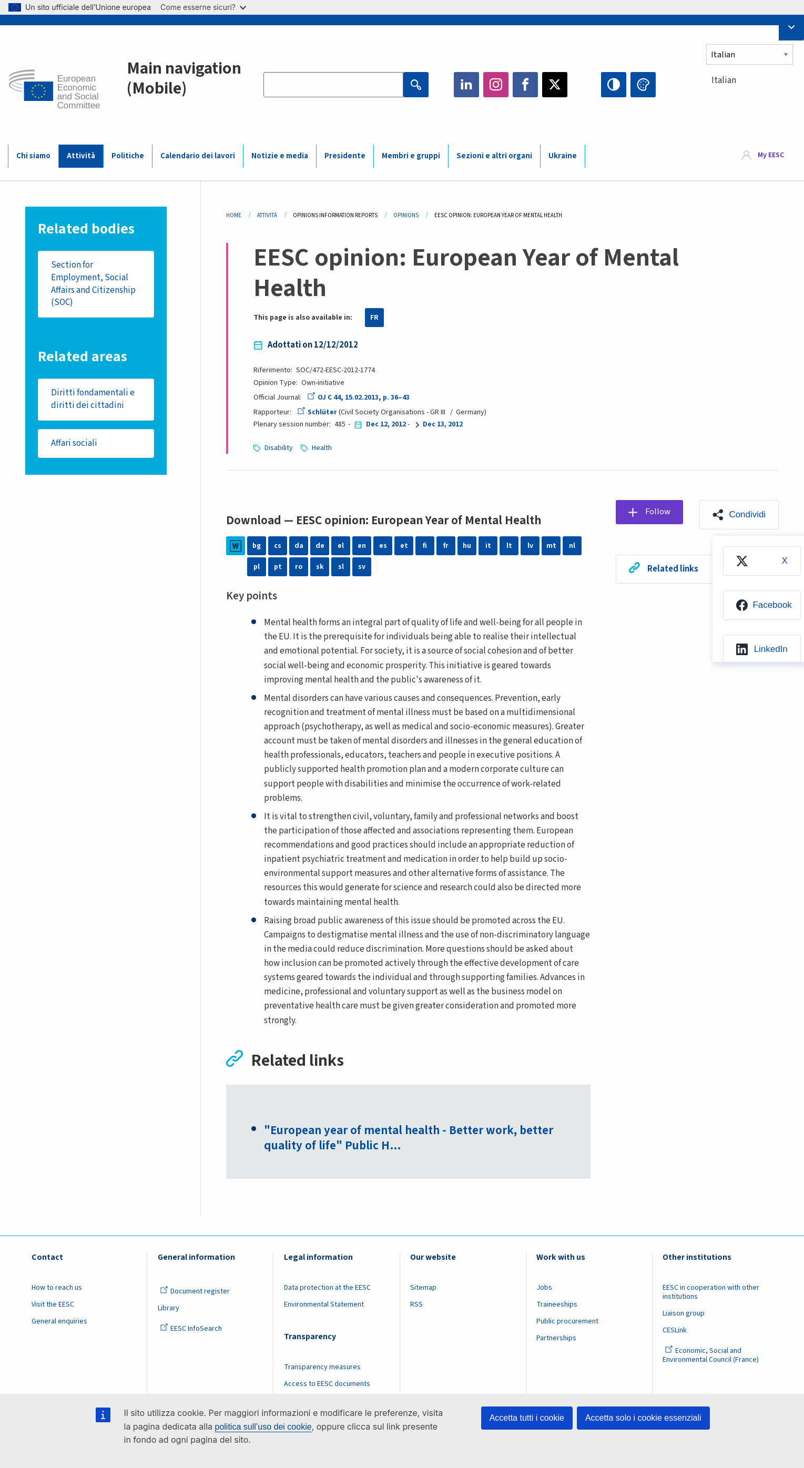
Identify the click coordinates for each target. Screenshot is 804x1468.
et (404, 546)
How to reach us (57, 1287)
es (383, 546)
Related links (672, 569)
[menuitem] (761, 561)
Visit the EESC (53, 1304)
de (320, 546)
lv (530, 546)
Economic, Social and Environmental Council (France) (711, 1355)
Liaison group (684, 1313)
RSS (416, 1304)
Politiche (127, 155)
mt (551, 546)
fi (425, 546)
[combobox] (751, 99)
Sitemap (423, 1287)
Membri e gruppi (411, 155)
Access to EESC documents (327, 1384)
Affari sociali (74, 443)
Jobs (544, 1287)
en (362, 546)
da (298, 546)
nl (572, 546)
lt (509, 546)
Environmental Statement (324, 1304)
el (341, 546)
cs (277, 546)
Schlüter (317, 412)
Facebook (525, 84)
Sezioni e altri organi (494, 155)
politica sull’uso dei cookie (263, 1426)
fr (446, 546)
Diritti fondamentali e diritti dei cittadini (93, 399)
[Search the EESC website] (333, 84)
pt (278, 567)
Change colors (643, 84)
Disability (278, 448)
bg (256, 546)
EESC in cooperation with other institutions (711, 1292)
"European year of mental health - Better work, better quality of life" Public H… (409, 1138)
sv (361, 567)
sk (320, 567)
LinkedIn (466, 84)
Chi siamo (33, 155)
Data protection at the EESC (327, 1287)
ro (298, 567)
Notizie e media (279, 155)
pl (256, 567)
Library (168, 1308)
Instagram (495, 84)
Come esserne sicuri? (203, 7)
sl (341, 567)
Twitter (554, 84)
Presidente (344, 155)
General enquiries (59, 1321)
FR (374, 317)
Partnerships (556, 1338)
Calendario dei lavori (197, 155)
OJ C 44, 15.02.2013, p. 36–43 (358, 397)
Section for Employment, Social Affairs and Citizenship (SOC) (93, 284)
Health (322, 448)
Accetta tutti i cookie (527, 1417)
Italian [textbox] (723, 80)
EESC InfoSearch (191, 1328)
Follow (658, 511)
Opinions (406, 215)
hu (467, 546)
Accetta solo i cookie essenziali (643, 1417)
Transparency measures (322, 1367)
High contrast (613, 84)
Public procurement (567, 1321)
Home (233, 215)
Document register (195, 1291)
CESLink (675, 1330)
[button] (739, 514)
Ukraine (562, 155)
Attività (81, 155)
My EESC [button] (771, 155)
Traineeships (556, 1304)
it (488, 546)
